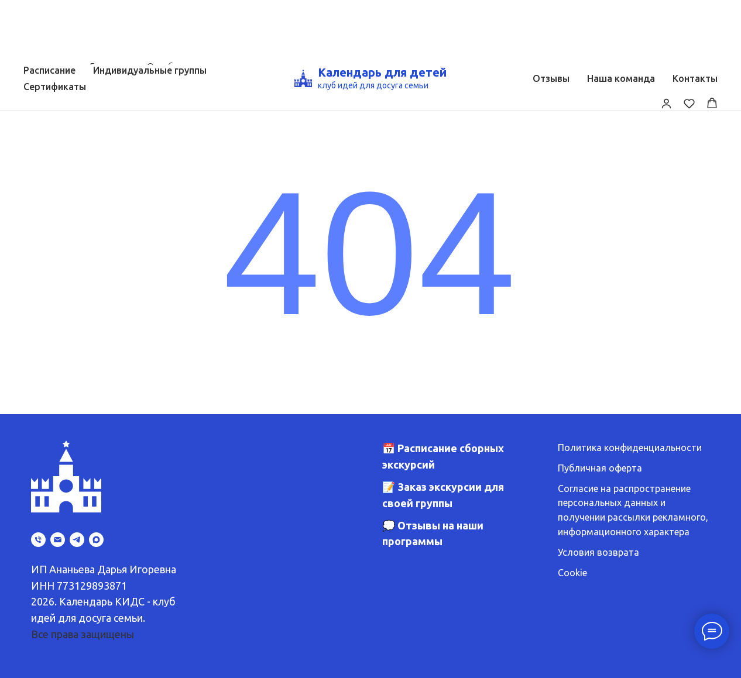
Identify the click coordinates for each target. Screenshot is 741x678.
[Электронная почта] (57, 539)
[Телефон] (38, 539)
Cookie (572, 572)
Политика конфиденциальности (630, 447)
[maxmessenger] (96, 539)
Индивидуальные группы (150, 5)
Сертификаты (54, 21)
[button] (666, 38)
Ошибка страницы (187, 66)
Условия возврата (598, 552)
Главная (107, 66)
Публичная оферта (600, 468)
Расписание (49, 5)
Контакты (695, 13)
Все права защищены (82, 634)
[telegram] (77, 539)
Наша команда (621, 13)
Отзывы (551, 13)
